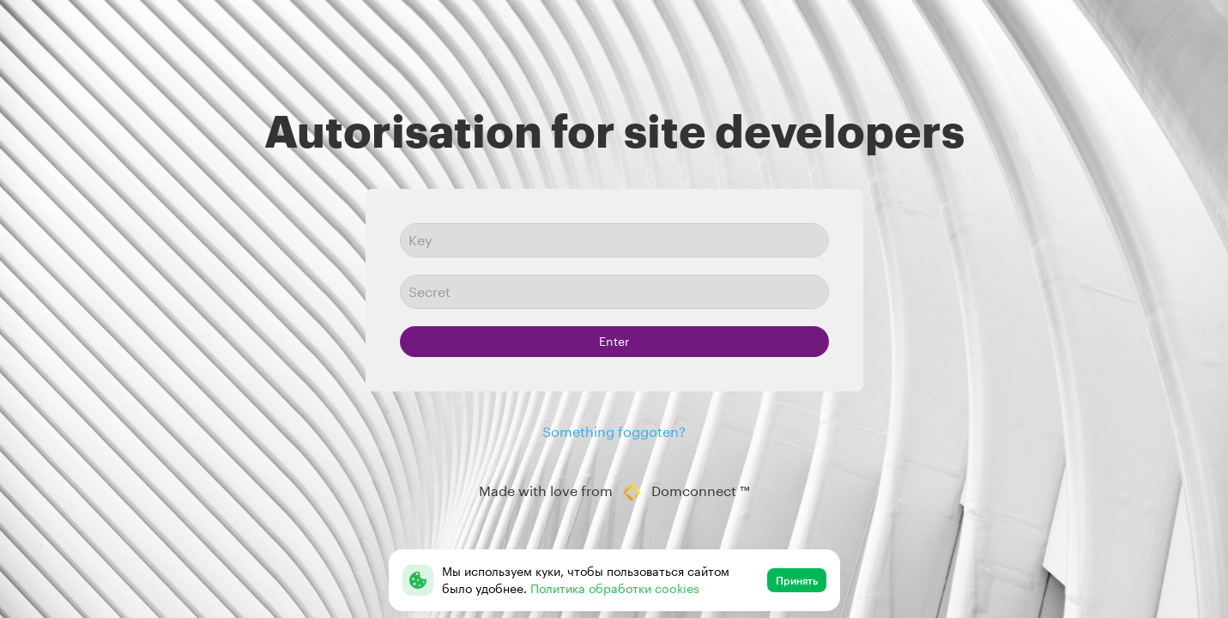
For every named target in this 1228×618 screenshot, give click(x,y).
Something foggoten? (614, 431)
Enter (614, 341)
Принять (797, 580)
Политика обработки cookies (614, 588)
